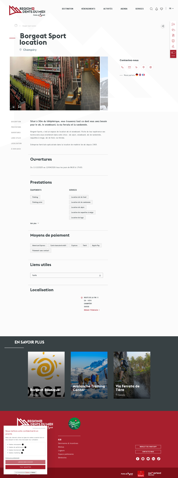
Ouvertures (15, 131)
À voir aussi (15, 147)
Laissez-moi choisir (25, 462)
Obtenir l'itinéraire (91, 312)
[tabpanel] (55, 83)
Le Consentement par (25, 472)
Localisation (15, 142)
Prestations (15, 126)
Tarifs (34, 277)
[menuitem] (67, 11)
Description (15, 121)
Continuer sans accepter (39, 428)
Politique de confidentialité (12, 458)
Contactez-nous (148, 454)
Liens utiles (15, 137)
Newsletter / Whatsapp (148, 449)
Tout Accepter (25, 467)
